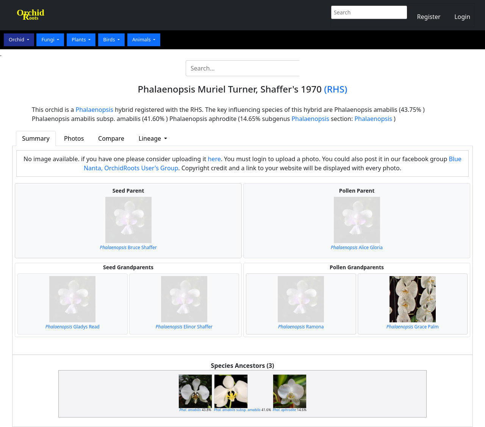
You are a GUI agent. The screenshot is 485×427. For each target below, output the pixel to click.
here (214, 159)
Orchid (17, 39)
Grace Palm (412, 326)
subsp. (237, 409)
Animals (142, 39)
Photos (74, 138)
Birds (109, 39)
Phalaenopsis (95, 109)
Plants (79, 39)
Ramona (301, 326)
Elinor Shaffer (184, 326)
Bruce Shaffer (128, 247)
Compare (111, 138)
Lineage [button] (151, 138)
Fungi (48, 39)
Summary (35, 138)
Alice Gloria (357, 247)
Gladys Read (72, 326)
